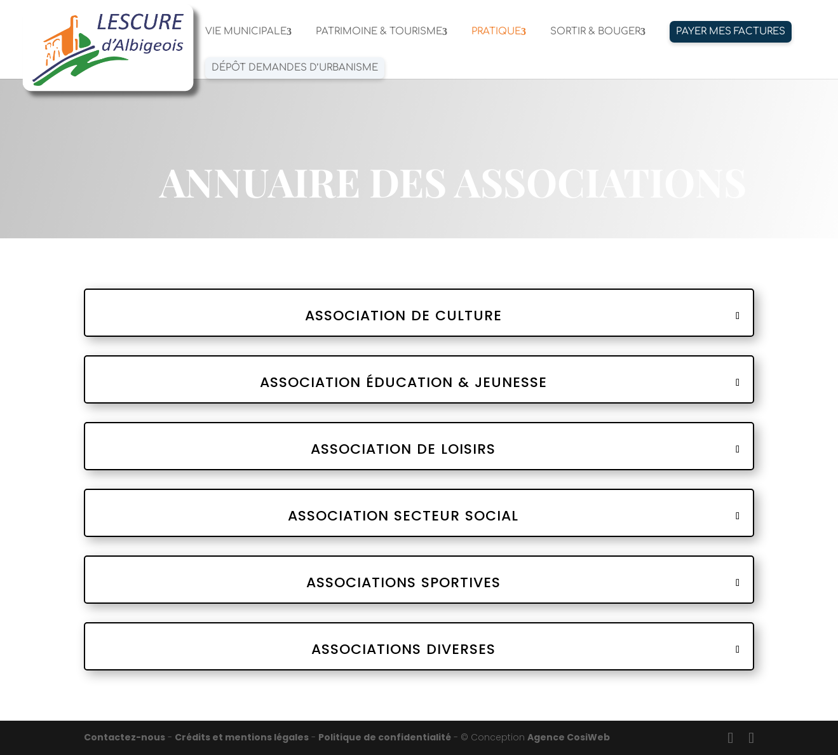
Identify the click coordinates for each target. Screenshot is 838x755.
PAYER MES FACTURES (730, 31)
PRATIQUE (496, 32)
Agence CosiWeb (568, 737)
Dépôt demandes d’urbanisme (295, 67)
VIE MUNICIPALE (246, 32)
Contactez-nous (124, 737)
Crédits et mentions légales (242, 737)
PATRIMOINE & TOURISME (379, 32)
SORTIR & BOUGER (595, 32)
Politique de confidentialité (384, 737)
